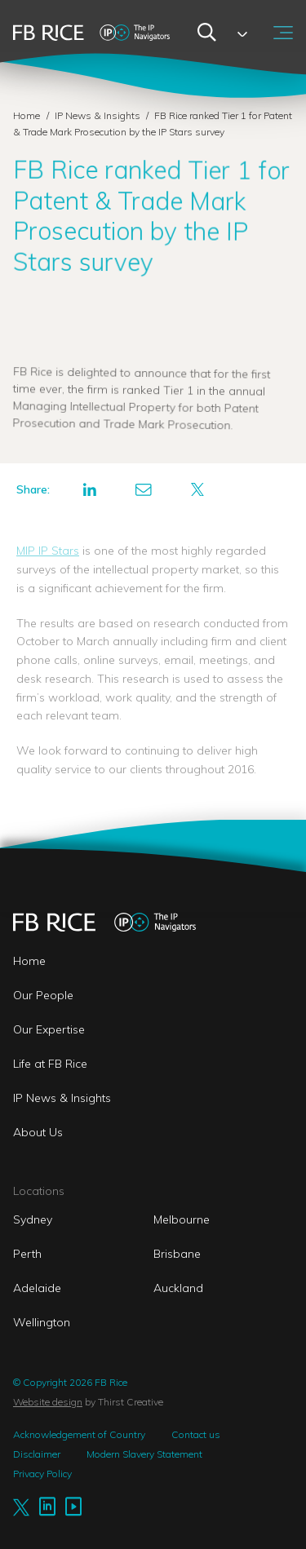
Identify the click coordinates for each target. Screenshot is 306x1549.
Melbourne (181, 1219)
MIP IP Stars (47, 550)
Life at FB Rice (50, 1063)
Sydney (32, 1219)
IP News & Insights (99, 115)
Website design (47, 1402)
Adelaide (37, 1288)
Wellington (41, 1322)
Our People (43, 995)
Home (26, 115)
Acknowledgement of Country (79, 1434)
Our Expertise (49, 1029)
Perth (27, 1253)
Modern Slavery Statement (144, 1454)
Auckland (178, 1288)
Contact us (195, 1434)
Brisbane (177, 1253)
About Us (38, 1132)
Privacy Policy (42, 1473)
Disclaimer (36, 1454)
